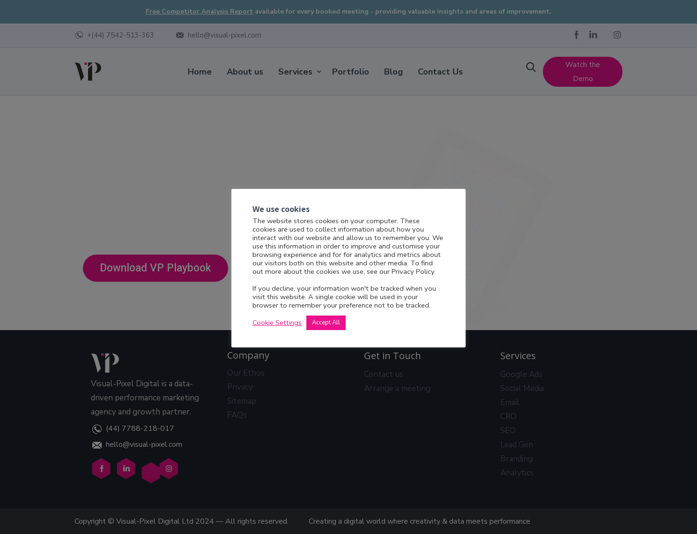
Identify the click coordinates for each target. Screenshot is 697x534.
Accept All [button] (326, 323)
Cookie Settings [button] (277, 323)
